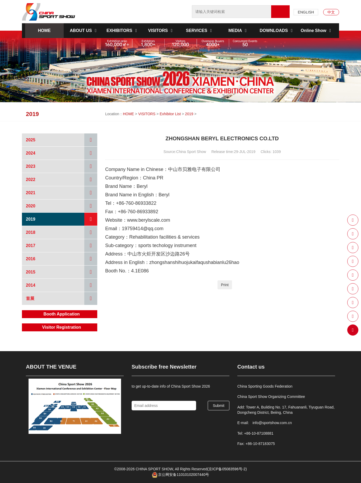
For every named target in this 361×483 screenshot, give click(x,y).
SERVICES (200, 30)
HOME (44, 30)
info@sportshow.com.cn (272, 423)
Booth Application (61, 314)
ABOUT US (84, 30)
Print (225, 285)
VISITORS (161, 30)
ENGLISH (306, 12)
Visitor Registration (61, 327)
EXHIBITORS (123, 30)
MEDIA (238, 30)
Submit (218, 405)
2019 (189, 114)
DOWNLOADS (277, 30)
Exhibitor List (170, 114)
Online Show (317, 30)
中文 (331, 12)
